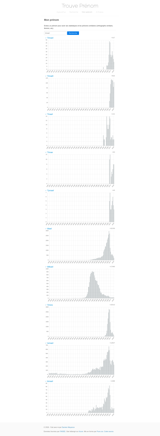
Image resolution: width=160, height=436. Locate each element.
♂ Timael (49, 38)
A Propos (99, 12)
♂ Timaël (49, 76)
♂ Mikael (49, 267)
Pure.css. (100, 431)
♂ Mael (48, 228)
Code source (108, 431)
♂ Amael (49, 381)
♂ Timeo (49, 305)
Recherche (73, 12)
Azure (81, 431)
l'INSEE (62, 431)
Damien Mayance (68, 427)
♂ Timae (49, 152)
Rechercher (73, 33)
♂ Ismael (49, 343)
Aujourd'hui (61, 12)
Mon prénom (87, 12)
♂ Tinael (49, 114)
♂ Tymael (49, 190)
